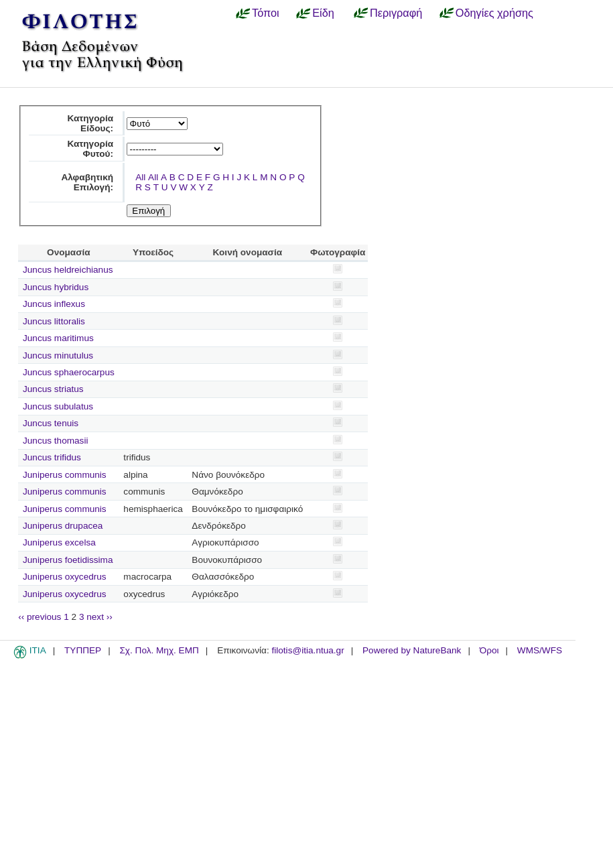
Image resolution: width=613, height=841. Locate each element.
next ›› (99, 617)
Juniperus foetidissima (68, 560)
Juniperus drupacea (63, 526)
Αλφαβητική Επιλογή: (87, 182)
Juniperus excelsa (59, 542)
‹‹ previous (39, 617)
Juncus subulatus (58, 406)
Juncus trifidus (52, 457)
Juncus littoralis (54, 321)
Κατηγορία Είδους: (90, 123)
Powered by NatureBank (411, 650)
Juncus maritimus (58, 338)
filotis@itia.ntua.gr (307, 650)
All (140, 177)
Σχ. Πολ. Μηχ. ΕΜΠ (158, 650)
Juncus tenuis (50, 423)
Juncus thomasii (55, 441)
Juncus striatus (53, 389)
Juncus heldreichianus (68, 270)
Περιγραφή (396, 13)
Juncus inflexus (54, 304)
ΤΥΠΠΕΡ (82, 650)
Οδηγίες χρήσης (494, 13)
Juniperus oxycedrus (65, 577)
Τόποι (265, 13)
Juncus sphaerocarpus (69, 372)
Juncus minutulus (58, 355)
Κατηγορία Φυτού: (90, 149)
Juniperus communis (65, 475)
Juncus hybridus (55, 287)
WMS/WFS (539, 650)
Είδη (323, 13)
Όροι (489, 650)
